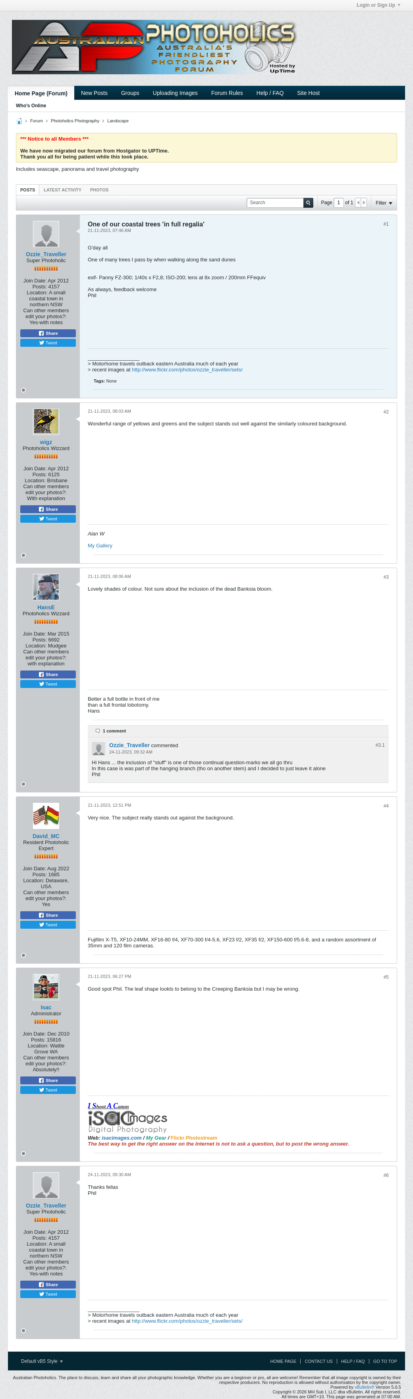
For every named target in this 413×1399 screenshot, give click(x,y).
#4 (386, 806)
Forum (36, 120)
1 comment (114, 730)
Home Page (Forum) (41, 93)
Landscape (118, 120)
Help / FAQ (270, 93)
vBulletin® (364, 1387)
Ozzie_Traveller (46, 254)
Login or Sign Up (378, 5)
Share (48, 333)
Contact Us (319, 1361)
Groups (130, 93)
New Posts (94, 93)
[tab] (27, 189)
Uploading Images (175, 93)
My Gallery (100, 546)
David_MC (46, 836)
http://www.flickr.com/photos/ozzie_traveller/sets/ (187, 370)
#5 (386, 977)
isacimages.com (121, 1138)
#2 (386, 412)
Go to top (385, 1361)
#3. (380, 745)
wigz (46, 442)
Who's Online (31, 105)
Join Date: (35, 281)
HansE (46, 607)
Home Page (283, 1361)
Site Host (308, 93)
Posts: (40, 287)
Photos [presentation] (99, 189)
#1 (386, 224)
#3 (386, 577)
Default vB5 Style (42, 1361)
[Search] (280, 203)
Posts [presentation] (27, 189)
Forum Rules (227, 93)
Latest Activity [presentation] (62, 189)
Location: (37, 293)
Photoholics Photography (75, 120)
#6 (386, 1175)
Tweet (48, 343)
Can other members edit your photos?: (46, 313)
